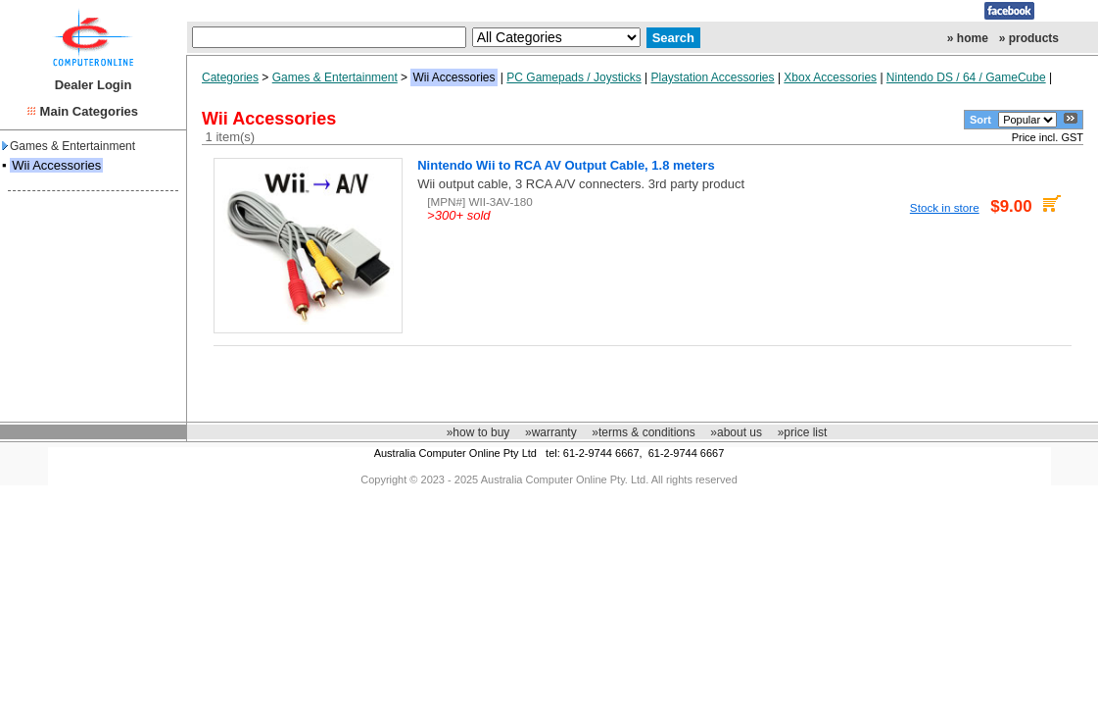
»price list (803, 432)
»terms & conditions (643, 432)
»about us (736, 432)
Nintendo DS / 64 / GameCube (966, 77)
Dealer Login (93, 84)
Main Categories (89, 111)
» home (967, 38)
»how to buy (478, 432)
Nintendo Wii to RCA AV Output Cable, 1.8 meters (565, 165)
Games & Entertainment (68, 146)
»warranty (551, 432)
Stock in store (944, 207)
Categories (230, 77)
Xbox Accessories (830, 77)
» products (1029, 38)
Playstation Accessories (712, 77)
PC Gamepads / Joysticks (573, 77)
